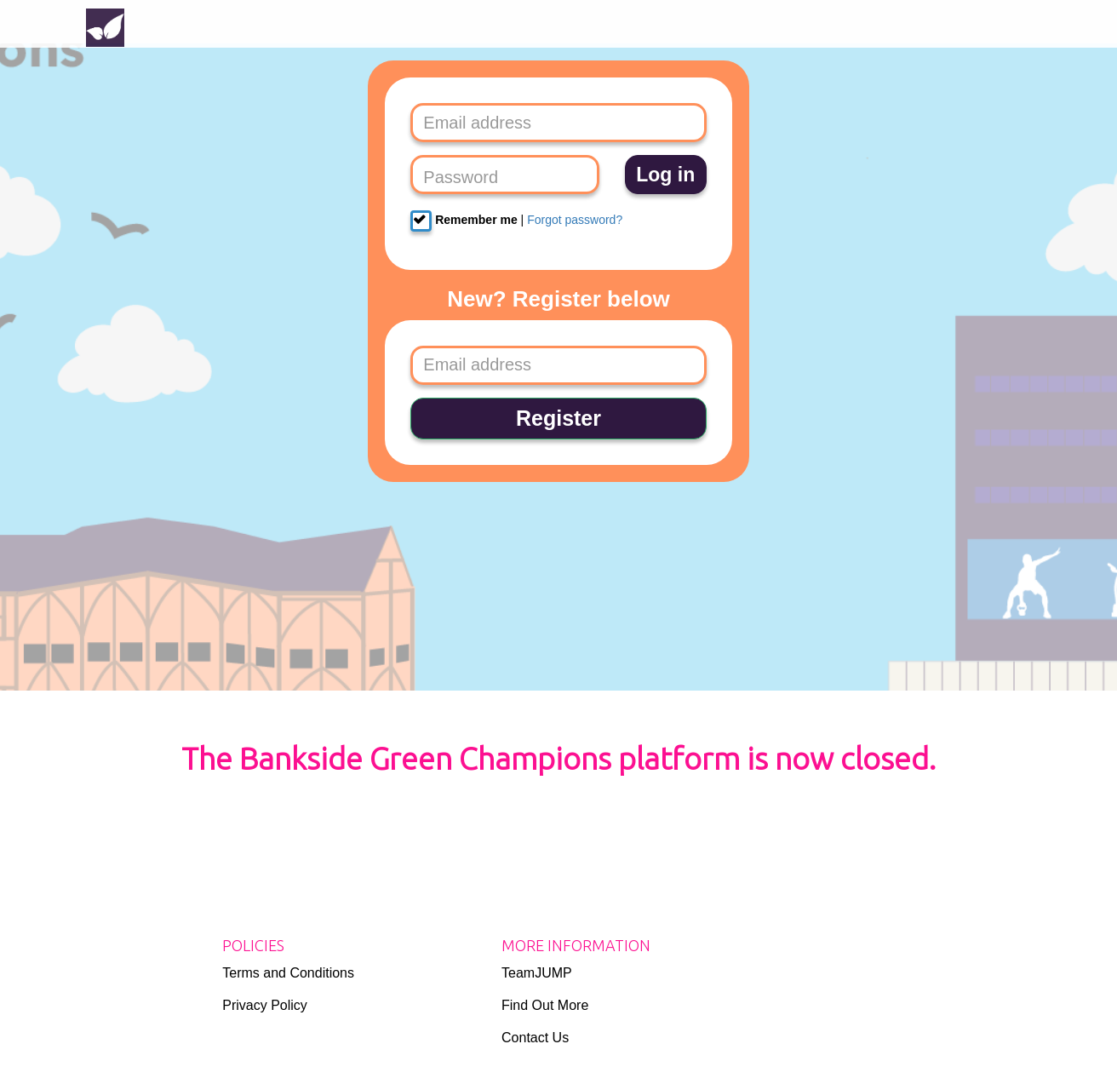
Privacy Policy (264, 1005)
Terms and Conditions (288, 973)
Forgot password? (574, 220)
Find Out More (544, 1005)
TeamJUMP (536, 973)
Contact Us (535, 1037)
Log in (665, 174)
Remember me (463, 221)
